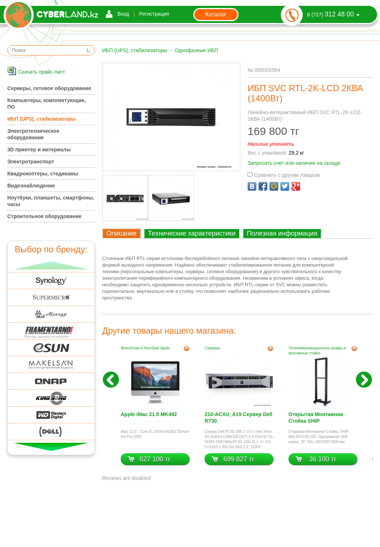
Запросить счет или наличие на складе (294, 163)
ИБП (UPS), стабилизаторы (134, 50)
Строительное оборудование (44, 216)
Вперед (364, 379)
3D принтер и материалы (39, 149)
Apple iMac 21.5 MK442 (149, 414)
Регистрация (154, 14)
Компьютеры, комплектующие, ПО (46, 103)
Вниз (51, 447)
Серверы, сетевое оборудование (49, 88)
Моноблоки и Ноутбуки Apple (145, 348)
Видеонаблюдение (31, 186)
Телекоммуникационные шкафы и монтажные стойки (317, 350)
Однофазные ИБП (196, 50)
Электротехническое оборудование (33, 134)
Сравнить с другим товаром (284, 175)
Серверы (212, 348)
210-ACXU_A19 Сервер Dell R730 (238, 417)
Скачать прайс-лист (41, 72)
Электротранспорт (30, 161)
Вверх (51, 265)
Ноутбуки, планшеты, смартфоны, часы (50, 201)
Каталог (215, 14)
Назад (111, 379)
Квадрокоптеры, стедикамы (42, 173)
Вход (123, 14)
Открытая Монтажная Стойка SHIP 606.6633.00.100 (315, 418)
